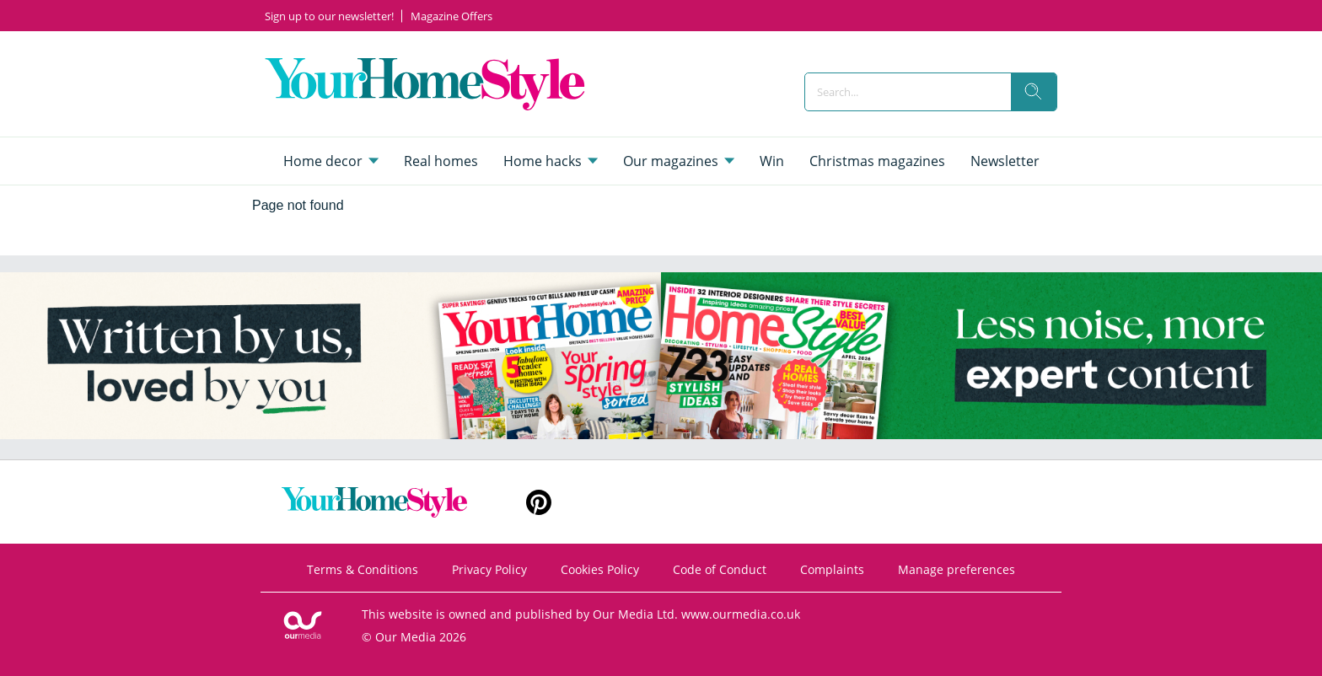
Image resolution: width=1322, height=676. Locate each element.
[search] (1033, 91)
